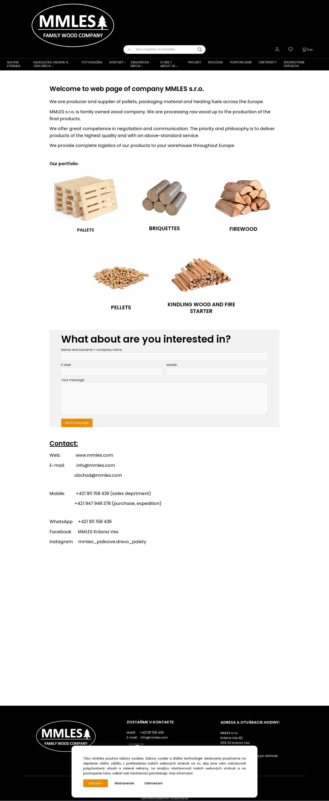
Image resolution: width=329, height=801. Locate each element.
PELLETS (121, 307)
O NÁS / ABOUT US (167, 64)
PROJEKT (194, 62)
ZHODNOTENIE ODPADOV (294, 64)
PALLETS (85, 230)
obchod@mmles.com (98, 475)
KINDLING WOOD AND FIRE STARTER (201, 307)
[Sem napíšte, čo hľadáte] (169, 49)
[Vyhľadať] (128, 49)
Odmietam (153, 783)
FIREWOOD (243, 229)
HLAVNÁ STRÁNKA (13, 64)
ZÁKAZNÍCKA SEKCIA (140, 64)
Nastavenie (124, 783)
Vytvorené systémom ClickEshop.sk (164, 798)
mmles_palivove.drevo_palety (112, 542)
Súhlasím (95, 783)
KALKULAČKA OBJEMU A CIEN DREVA (51, 64)
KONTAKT (116, 62)
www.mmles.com (94, 455)
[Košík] (307, 50)
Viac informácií (181, 773)
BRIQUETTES (164, 228)
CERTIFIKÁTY (268, 62)
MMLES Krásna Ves (98, 532)
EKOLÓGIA (215, 62)
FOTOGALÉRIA (92, 62)
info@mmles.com (96, 465)
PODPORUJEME (241, 62)
